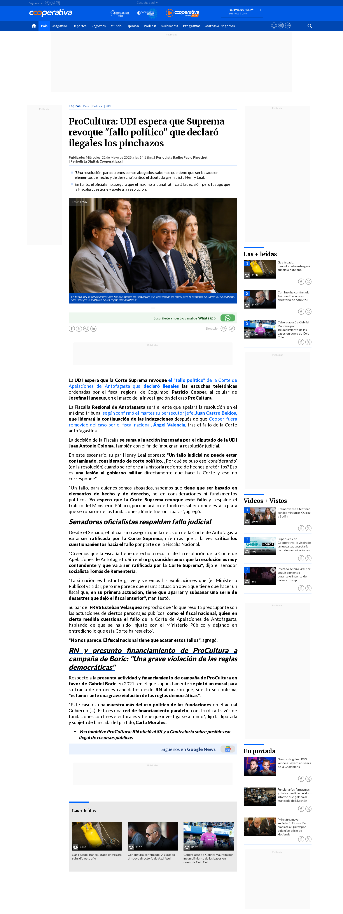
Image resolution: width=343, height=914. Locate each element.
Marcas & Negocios (220, 26)
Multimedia (169, 26)
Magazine (60, 26)
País (44, 26)
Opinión (132, 26)
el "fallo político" (187, 380)
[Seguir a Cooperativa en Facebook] (47, 3)
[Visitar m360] (281, 29)
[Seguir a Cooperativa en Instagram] (58, 3)
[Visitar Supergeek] (287, 29)
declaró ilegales (161, 386)
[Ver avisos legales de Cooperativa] (274, 29)
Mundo (116, 26)
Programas (191, 26)
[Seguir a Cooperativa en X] (53, 3)
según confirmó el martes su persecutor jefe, (170, 413)
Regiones (98, 26)
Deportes (79, 26)
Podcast (150, 26)
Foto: (75, 202)
